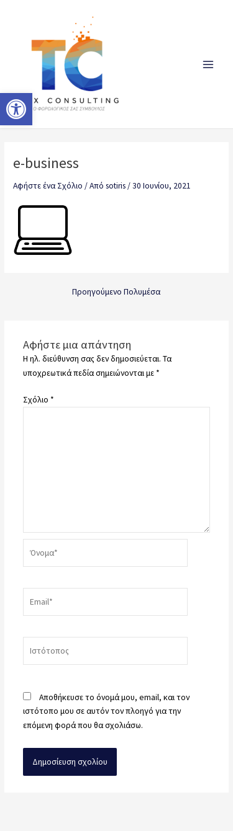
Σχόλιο (38, 399)
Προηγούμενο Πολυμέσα (116, 292)
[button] (16, 109)
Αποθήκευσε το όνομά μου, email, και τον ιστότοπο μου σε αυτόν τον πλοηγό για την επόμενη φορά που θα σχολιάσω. (106, 711)
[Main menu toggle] (208, 64)
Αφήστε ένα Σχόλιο (48, 185)
